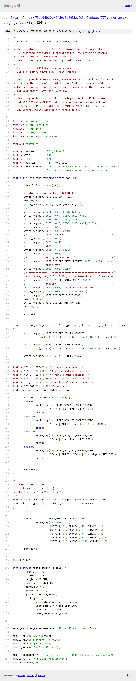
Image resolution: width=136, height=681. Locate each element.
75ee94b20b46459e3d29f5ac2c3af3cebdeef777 (70, 17)
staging (9, 22)
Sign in (128, 5)
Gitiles (21, 675)
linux (28, 17)
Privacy (31, 675)
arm (18, 17)
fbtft (22, 22)
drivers (118, 17)
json (129, 675)
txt (121, 675)
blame (96, 31)
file (77, 31)
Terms (41, 675)
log (87, 31)
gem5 (8, 17)
